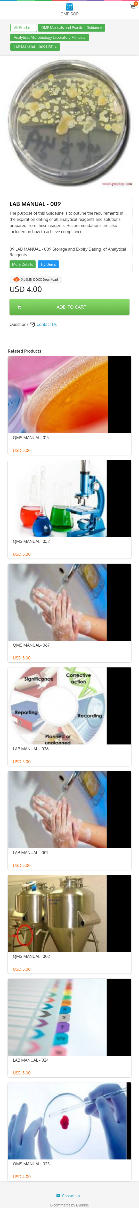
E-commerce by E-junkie (69, 1205)
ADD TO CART (52, 307)
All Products (23, 27)
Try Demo (48, 264)
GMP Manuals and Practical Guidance (71, 27)
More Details (22, 264)
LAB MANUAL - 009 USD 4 (35, 47)
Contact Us (46, 324)
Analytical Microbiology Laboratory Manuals (49, 37)
